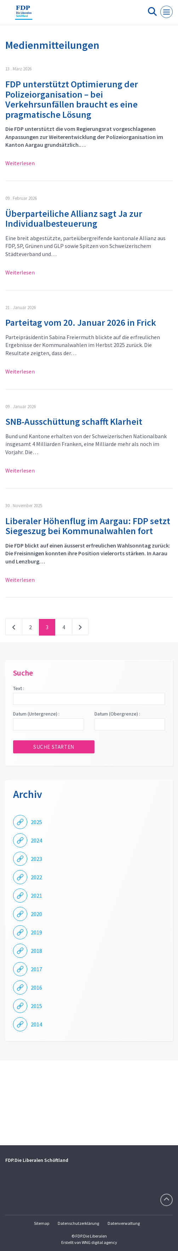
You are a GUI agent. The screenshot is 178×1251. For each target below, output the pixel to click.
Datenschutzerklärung (78, 1223)
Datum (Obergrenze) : (117, 714)
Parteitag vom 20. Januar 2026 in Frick (80, 322)
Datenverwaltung (124, 1223)
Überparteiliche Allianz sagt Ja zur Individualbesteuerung (73, 219)
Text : (18, 688)
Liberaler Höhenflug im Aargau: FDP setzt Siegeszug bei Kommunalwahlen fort (87, 526)
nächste (80, 628)
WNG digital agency (99, 1242)
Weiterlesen (20, 163)
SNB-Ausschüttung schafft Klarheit (73, 421)
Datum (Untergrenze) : (36, 714)
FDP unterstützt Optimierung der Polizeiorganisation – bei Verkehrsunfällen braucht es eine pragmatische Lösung (71, 99)
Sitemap (41, 1223)
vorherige (14, 628)
